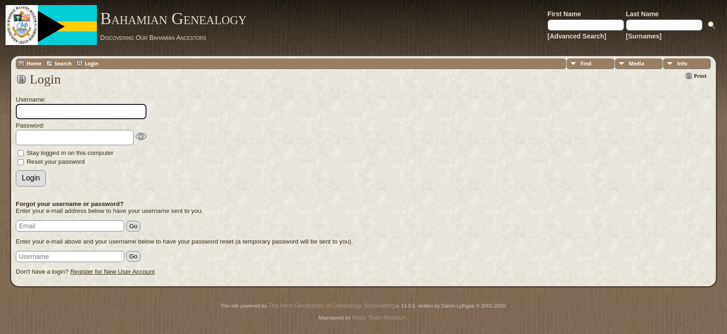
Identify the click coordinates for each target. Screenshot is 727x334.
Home (34, 63)
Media (636, 63)
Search (63, 63)
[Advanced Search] (577, 36)
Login (92, 63)
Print (700, 75)
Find (586, 63)
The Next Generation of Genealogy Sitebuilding (331, 305)
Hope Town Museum (379, 317)
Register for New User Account (112, 271)
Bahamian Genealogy (173, 18)
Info (682, 63)
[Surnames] (644, 36)
